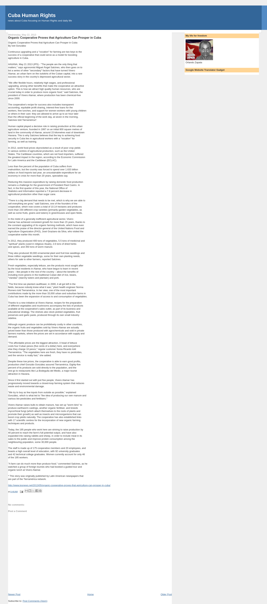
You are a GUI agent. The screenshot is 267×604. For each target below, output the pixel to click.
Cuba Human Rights (32, 15)
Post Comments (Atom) (35, 601)
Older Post (166, 594)
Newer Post (14, 594)
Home (90, 594)
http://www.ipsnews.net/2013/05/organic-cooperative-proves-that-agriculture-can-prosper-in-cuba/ (59, 485)
